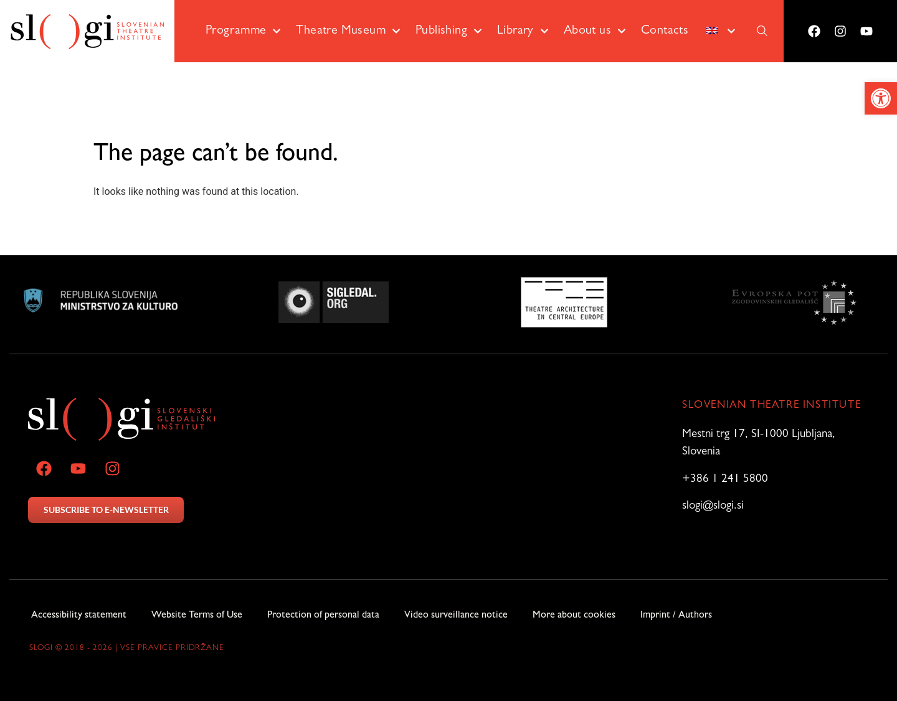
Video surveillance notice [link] (456, 616)
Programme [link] (244, 31)
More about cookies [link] (574, 616)
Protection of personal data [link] (323, 616)
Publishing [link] (448, 31)
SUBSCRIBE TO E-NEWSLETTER (106, 509)
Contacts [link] (664, 31)
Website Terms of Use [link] (196, 616)
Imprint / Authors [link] (676, 616)
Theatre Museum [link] (348, 31)
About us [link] (595, 31)
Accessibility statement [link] (78, 616)
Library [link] (523, 31)
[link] (881, 98)
